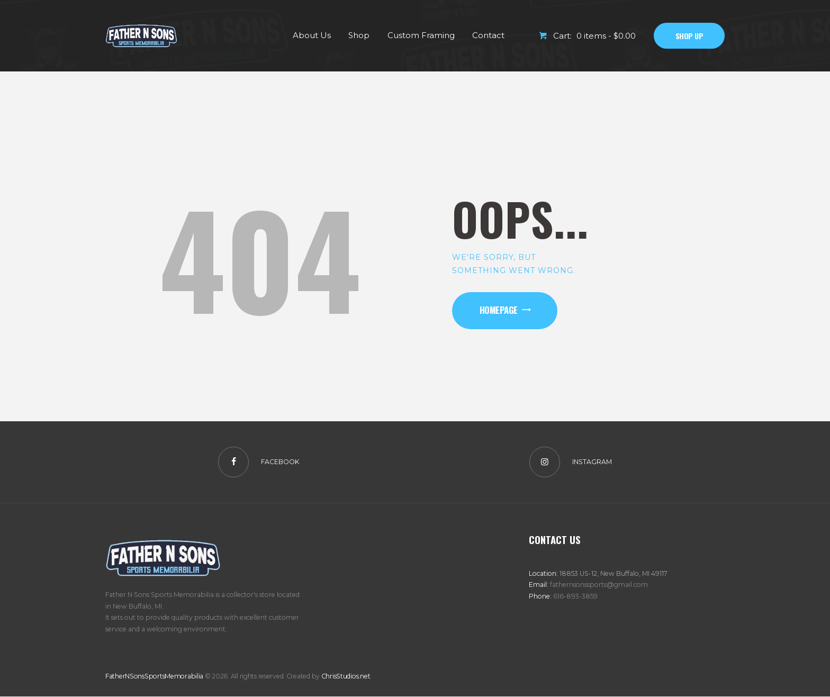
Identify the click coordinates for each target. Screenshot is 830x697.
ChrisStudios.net (346, 676)
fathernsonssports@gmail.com (599, 585)
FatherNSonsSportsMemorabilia (154, 676)
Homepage (499, 309)
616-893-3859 (575, 596)
